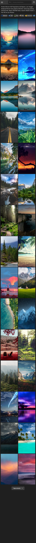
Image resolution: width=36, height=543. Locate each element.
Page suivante (18, 488)
